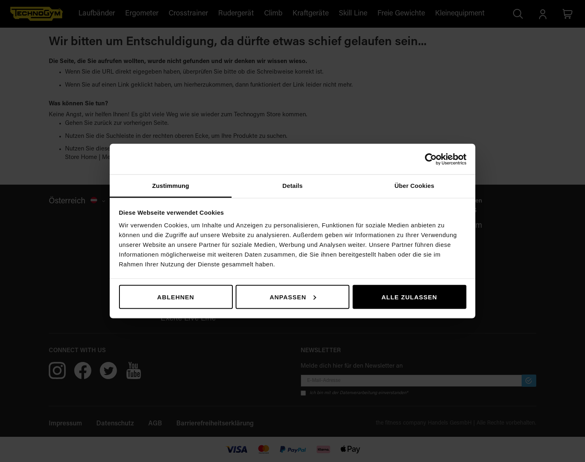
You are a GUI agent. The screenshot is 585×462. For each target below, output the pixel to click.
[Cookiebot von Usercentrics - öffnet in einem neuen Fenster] (430, 159)
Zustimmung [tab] (170, 185)
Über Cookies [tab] (414, 185)
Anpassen (293, 296)
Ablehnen (175, 296)
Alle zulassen (409, 296)
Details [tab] (292, 185)
